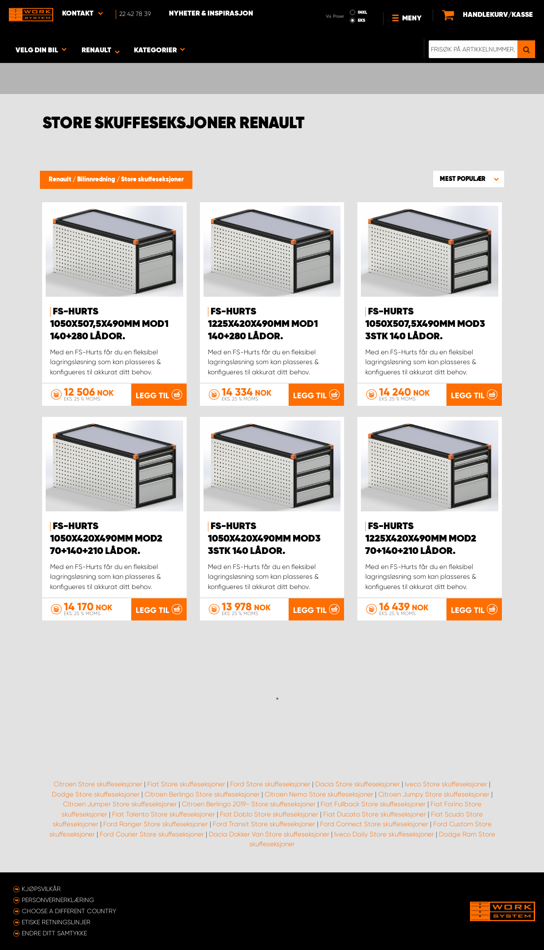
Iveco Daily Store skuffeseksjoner (384, 834)
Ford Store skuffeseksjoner (270, 784)
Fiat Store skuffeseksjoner (186, 784)
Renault (61, 180)
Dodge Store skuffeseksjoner (96, 794)
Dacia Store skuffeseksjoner (357, 784)
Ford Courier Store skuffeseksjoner (152, 834)
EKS (361, 20)
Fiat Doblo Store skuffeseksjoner (269, 814)
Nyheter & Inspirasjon (211, 13)
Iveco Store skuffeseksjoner (446, 784)
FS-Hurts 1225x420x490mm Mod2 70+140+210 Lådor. (420, 539)
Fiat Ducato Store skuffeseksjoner (374, 814)
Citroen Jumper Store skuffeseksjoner (120, 804)
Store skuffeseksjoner (152, 180)
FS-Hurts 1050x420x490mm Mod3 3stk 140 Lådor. (264, 539)
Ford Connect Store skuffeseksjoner (374, 824)
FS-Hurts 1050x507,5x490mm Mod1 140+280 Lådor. (109, 324)
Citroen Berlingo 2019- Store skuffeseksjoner (249, 804)
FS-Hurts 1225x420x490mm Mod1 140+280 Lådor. (263, 324)
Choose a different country (69, 911)
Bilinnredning (97, 180)
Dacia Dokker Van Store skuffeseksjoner (269, 834)
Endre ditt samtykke (54, 933)
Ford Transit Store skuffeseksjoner (264, 824)
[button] (468, 179)
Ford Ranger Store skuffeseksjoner (155, 824)
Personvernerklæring (58, 899)
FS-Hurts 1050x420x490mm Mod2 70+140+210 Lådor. (106, 539)
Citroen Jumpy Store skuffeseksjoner (433, 794)
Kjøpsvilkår (41, 888)
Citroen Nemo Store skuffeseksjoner (319, 794)
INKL (362, 12)
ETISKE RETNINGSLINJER (56, 922)
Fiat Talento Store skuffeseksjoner (163, 814)
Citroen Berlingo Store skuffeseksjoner (202, 794)
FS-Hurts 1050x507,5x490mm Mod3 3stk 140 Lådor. (425, 324)
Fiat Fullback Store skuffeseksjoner (373, 804)
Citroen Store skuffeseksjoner (98, 784)
